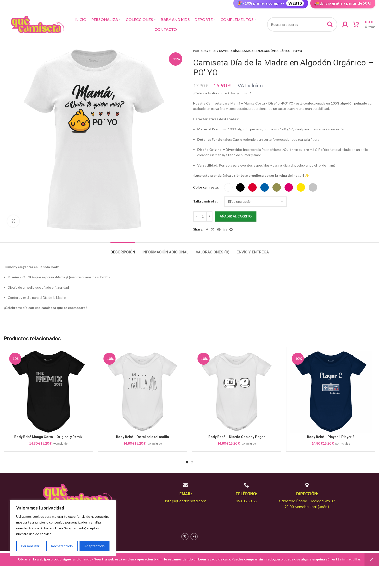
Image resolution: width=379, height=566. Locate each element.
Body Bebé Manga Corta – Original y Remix (48, 437)
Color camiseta (205, 187)
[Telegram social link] (231, 229)
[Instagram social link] (194, 536)
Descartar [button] (371, 559)
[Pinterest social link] (219, 229)
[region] (63, 528)
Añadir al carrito (236, 216)
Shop (213, 50)
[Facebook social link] (207, 229)
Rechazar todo (62, 546)
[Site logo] (37, 24)
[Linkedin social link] (225, 229)
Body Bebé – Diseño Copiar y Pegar (236, 437)
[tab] (122, 249)
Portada (200, 50)
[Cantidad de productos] (202, 216)
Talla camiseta (204, 201)
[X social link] (213, 229)
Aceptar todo (94, 546)
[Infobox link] (185, 493)
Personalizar (30, 546)
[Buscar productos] (302, 24)
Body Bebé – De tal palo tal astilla (142, 437)
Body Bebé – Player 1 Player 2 (330, 437)
